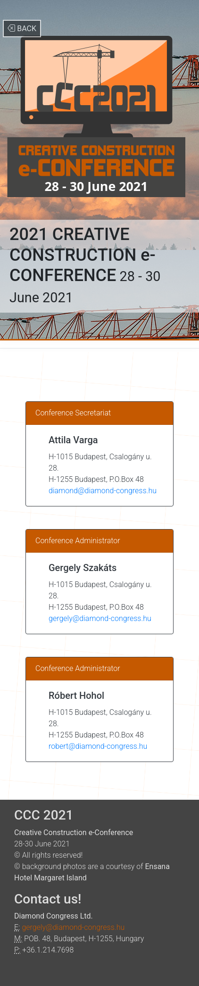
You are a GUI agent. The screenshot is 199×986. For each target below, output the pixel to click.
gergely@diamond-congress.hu (100, 618)
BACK (22, 28)
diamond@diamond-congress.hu (103, 490)
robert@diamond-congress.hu (98, 746)
